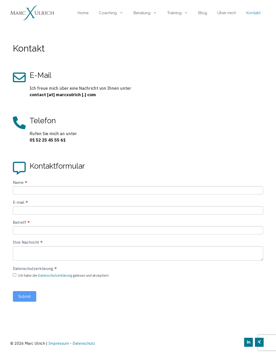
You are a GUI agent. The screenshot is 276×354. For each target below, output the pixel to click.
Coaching (113, 13)
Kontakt (253, 13)
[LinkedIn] (248, 342)
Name (20, 182)
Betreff (21, 222)
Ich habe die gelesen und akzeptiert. (61, 275)
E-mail (20, 202)
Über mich (226, 13)
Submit (24, 296)
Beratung (147, 13)
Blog (202, 13)
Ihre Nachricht (28, 242)
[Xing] (259, 342)
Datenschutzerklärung (55, 275)
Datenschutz (84, 343)
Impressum (58, 343)
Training (180, 13)
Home (83, 13)
